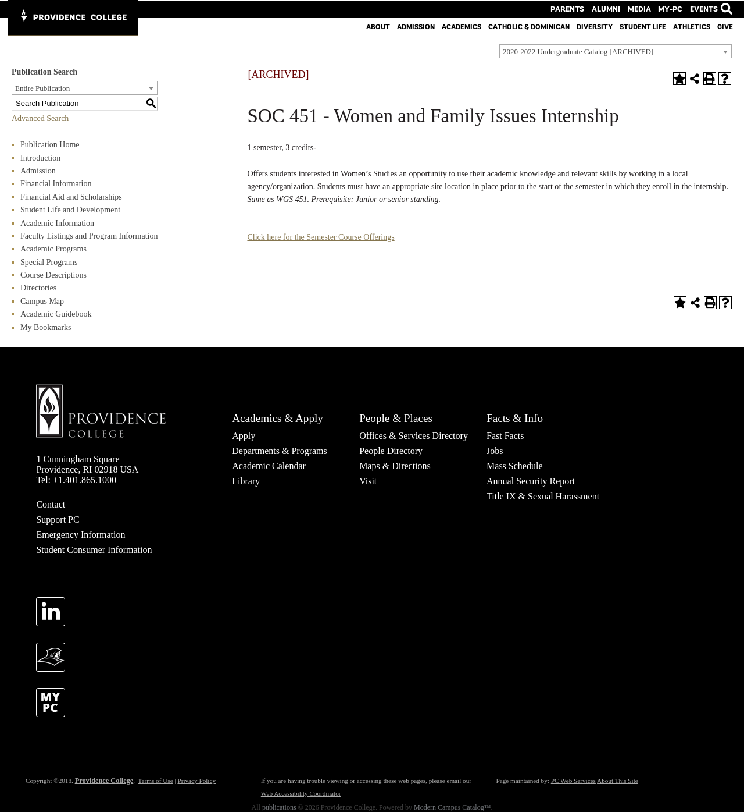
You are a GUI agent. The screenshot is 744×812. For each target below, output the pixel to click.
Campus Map (42, 301)
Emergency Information (80, 535)
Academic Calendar (269, 466)
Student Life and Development (70, 209)
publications (279, 807)
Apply (243, 436)
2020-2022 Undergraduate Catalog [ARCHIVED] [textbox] (578, 51)
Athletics (691, 26)
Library (246, 481)
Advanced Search (40, 118)
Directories (38, 287)
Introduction (40, 158)
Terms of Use (155, 780)
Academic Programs (53, 248)
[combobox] (615, 51)
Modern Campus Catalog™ (452, 807)
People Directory (391, 451)
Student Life (643, 26)
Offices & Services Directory (413, 436)
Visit (368, 481)
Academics (461, 26)
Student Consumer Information (94, 550)
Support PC (57, 519)
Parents (578, 8)
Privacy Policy (196, 780)
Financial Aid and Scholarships (71, 197)
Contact (50, 504)
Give (725, 26)
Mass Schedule (514, 466)
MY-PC (672, 8)
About (378, 26)
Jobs (495, 451)
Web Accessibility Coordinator (301, 793)
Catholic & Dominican (529, 26)
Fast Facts (505, 436)
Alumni (613, 8)
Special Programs (48, 262)
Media (643, 8)
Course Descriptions (53, 275)
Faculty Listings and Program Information (89, 236)
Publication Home (50, 144)
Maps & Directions (395, 466)
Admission (416, 26)
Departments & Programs (279, 451)
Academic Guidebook (55, 314)
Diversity (595, 26)
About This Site (617, 780)
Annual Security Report (531, 481)
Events (704, 8)
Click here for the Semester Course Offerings (320, 237)
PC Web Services (573, 780)
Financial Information (55, 183)
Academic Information (57, 223)
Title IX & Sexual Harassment (543, 496)
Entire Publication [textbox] (42, 88)
